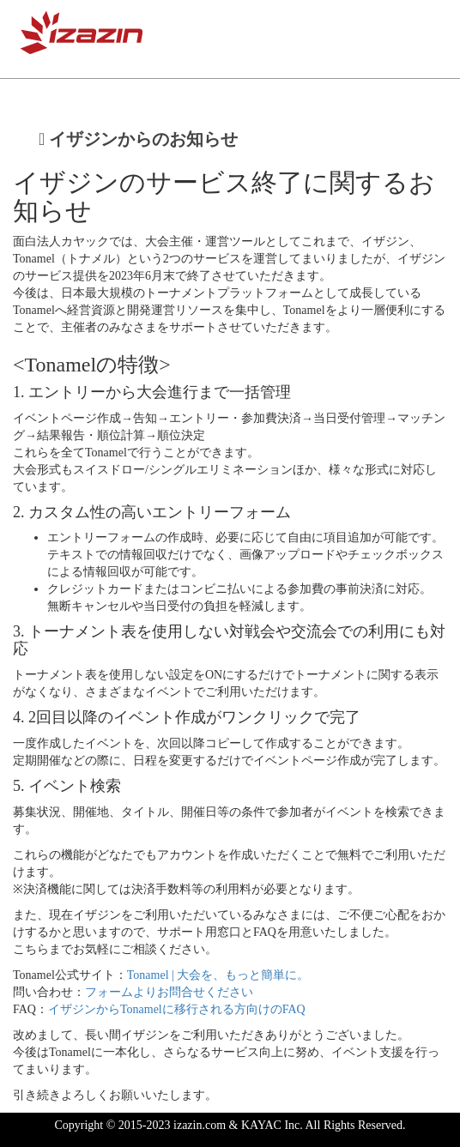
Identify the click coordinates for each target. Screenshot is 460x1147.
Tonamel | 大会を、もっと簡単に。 (218, 975)
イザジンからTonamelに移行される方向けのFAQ (177, 1009)
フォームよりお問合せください (169, 992)
